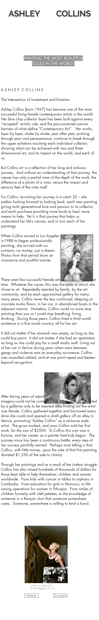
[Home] (31, 596)
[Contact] (60, 596)
